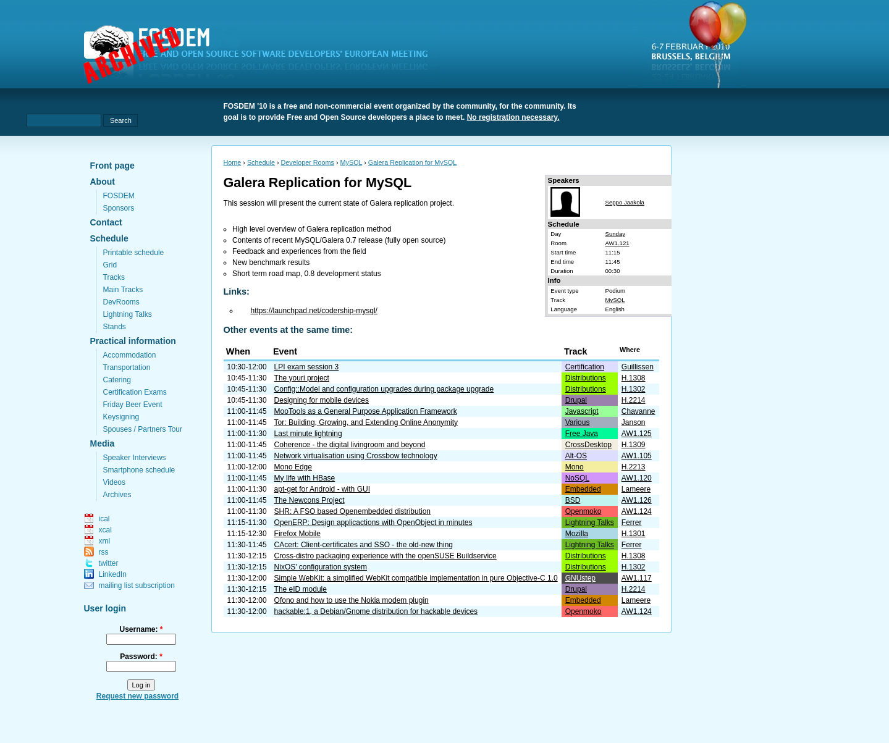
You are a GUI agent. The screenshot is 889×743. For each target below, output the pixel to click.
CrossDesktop (588, 444)
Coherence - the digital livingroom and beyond (350, 444)
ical (104, 518)
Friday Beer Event (132, 404)
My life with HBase (304, 478)
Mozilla (576, 533)
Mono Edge (293, 467)
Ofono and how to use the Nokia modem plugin (351, 600)
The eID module (300, 589)
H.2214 (633, 400)
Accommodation (129, 355)
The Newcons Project (309, 500)
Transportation (127, 367)
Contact (106, 222)
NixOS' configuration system (320, 567)
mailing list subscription (137, 585)
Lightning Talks (127, 314)
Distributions (585, 378)
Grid (110, 265)
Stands (114, 326)
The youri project (301, 378)
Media (102, 443)
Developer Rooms (307, 162)
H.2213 (633, 467)
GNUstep (580, 578)
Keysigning (121, 417)
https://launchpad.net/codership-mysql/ (314, 310)
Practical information (133, 341)
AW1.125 (636, 433)
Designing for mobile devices (321, 400)
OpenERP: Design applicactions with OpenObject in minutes (373, 522)
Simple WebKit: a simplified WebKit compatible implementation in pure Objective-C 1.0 (416, 578)
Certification (584, 367)
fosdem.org (263, 56)
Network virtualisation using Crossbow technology (355, 455)
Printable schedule (133, 252)
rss (104, 552)
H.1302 (633, 389)
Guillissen (637, 367)
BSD (573, 500)
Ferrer (631, 522)
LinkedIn (113, 574)
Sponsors (119, 208)
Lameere (636, 489)
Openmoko (583, 511)
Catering (117, 380)
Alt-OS (576, 455)
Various (577, 422)
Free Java (581, 433)
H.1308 (633, 378)
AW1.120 (636, 478)
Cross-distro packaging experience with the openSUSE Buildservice (385, 556)
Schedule (109, 238)
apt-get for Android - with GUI (322, 489)
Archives (117, 494)
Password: (141, 656)
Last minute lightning (308, 433)
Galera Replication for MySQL (412, 162)
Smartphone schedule (139, 470)
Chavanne (638, 411)
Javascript (582, 411)
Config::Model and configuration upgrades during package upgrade (384, 389)
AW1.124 (636, 511)
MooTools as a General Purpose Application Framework (365, 411)
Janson (633, 422)
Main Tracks (123, 289)
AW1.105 (636, 455)
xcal (105, 530)
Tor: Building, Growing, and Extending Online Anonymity (366, 422)
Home (233, 162)
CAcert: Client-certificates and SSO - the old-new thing (363, 544)
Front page (112, 165)
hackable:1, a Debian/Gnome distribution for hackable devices (376, 611)
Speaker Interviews (134, 457)
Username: (140, 629)
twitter (109, 563)
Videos (114, 482)
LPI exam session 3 (306, 367)
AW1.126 (636, 500)
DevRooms (121, 302)
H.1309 (633, 444)
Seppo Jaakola (624, 202)
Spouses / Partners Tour (143, 429)
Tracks (114, 277)
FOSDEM (119, 195)
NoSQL (577, 478)
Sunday (615, 233)
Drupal (576, 400)
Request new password (137, 696)
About (102, 182)
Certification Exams (135, 392)
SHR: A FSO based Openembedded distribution (352, 511)
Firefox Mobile (297, 533)
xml (105, 541)
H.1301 (633, 533)
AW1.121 (617, 243)
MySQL (351, 162)
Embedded (583, 489)
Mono (574, 467)
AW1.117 (636, 578)
